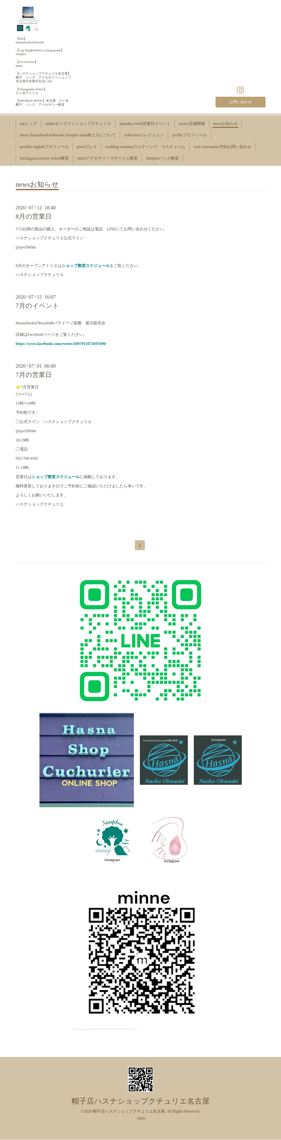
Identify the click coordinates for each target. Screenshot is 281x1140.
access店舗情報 (192, 123)
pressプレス (87, 147)
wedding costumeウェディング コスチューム (145, 147)
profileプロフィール (189, 135)
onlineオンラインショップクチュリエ (78, 123)
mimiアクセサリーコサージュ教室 (107, 158)
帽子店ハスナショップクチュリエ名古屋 (141, 1101)
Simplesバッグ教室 (162, 158)
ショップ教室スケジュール (86, 265)
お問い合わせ (241, 101)
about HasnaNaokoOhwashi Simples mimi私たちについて (68, 135)
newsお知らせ (225, 123)
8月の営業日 (34, 216)
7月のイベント (37, 305)
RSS (141, 1119)
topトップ (28, 123)
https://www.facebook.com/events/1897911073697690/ (61, 344)
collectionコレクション (144, 135)
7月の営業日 (34, 374)
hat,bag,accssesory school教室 (44, 158)
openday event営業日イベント (145, 123)
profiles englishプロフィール (44, 147)
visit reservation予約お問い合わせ (222, 147)
